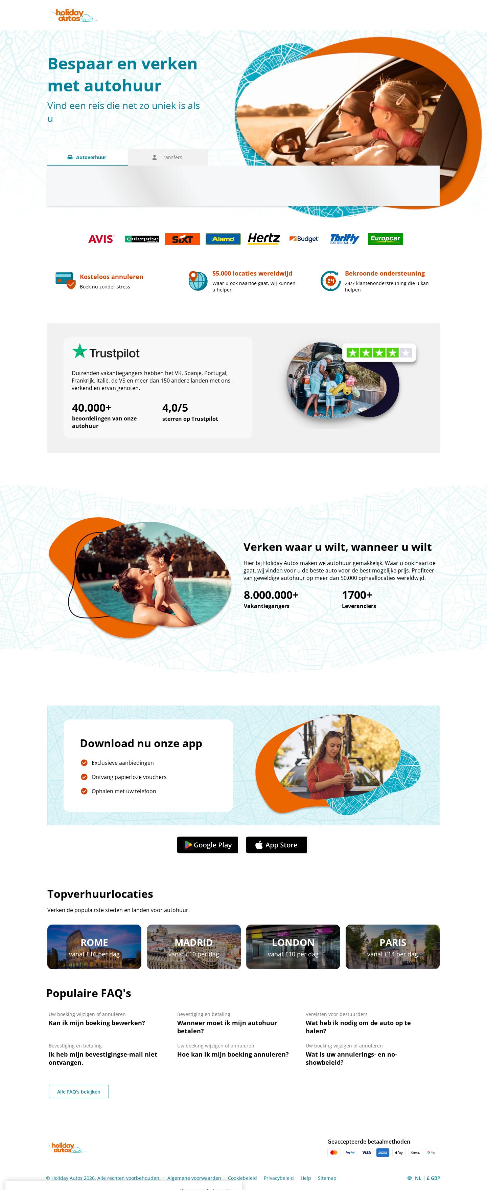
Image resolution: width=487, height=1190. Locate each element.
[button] (423, 1178)
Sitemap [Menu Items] (327, 1178)
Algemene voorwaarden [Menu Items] (194, 1178)
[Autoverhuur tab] (87, 157)
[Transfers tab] (168, 157)
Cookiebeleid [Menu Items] (242, 1178)
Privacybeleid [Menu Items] (279, 1178)
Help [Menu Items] (306, 1178)
